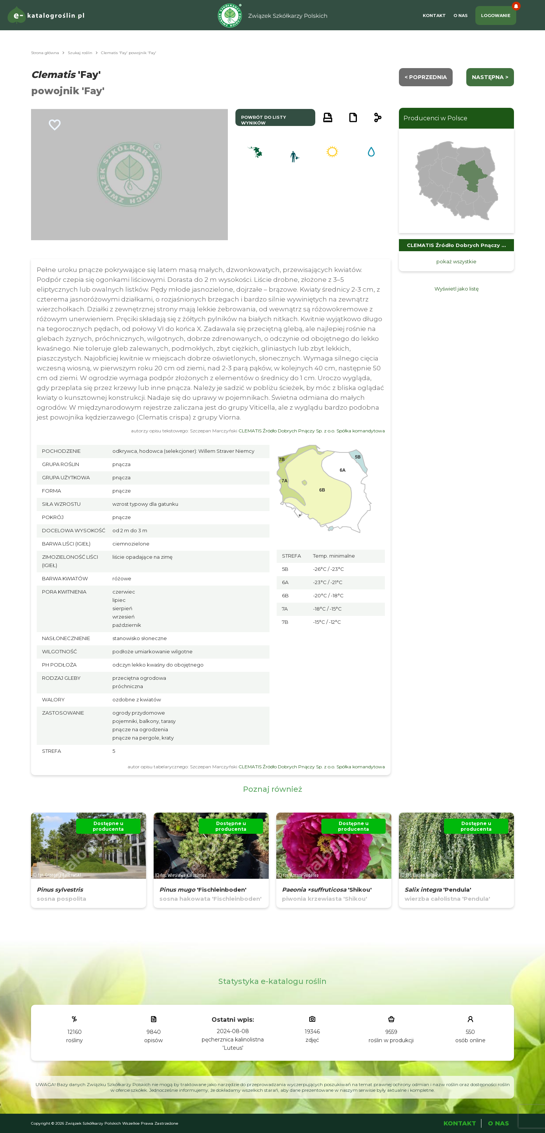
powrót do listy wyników (263, 120)
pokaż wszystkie (456, 261)
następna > (490, 77)
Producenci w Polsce (435, 118)
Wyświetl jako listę (456, 289)
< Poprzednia (426, 77)
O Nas (460, 15)
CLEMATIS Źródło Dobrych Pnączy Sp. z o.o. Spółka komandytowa (311, 431)
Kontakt (434, 15)
